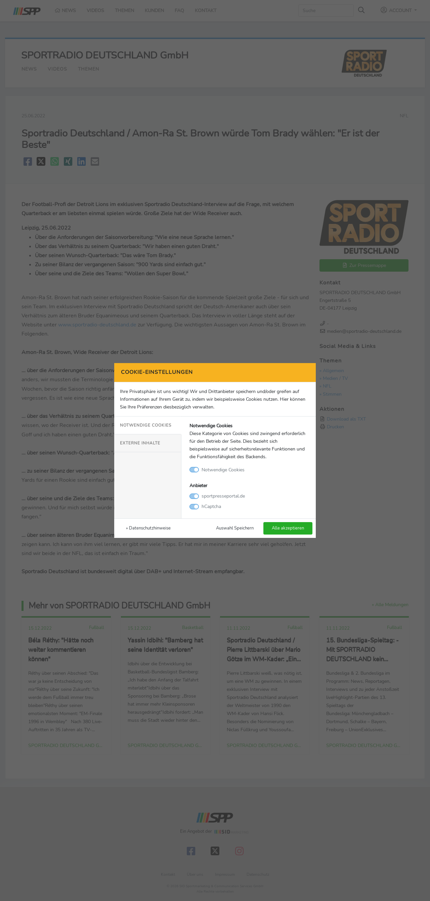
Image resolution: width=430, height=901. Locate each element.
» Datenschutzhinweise (148, 528)
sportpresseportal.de (223, 496)
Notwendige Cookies (145, 425)
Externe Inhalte (140, 443)
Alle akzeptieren (288, 528)
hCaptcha (211, 506)
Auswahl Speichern (235, 528)
